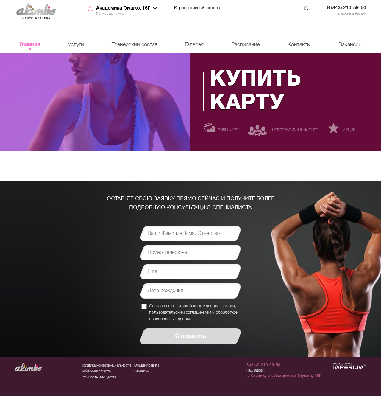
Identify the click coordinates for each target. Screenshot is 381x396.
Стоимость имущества (98, 377)
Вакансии (350, 44)
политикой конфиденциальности (203, 306)
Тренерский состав (134, 44)
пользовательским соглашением (180, 313)
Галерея (194, 44)
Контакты (299, 44)
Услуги (76, 44)
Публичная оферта (96, 371)
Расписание (245, 44)
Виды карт (228, 130)
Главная (29, 44)
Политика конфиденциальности (106, 365)
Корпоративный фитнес (197, 8)
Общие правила (146, 365)
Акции (349, 130)
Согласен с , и (193, 312)
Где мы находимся (110, 13)
